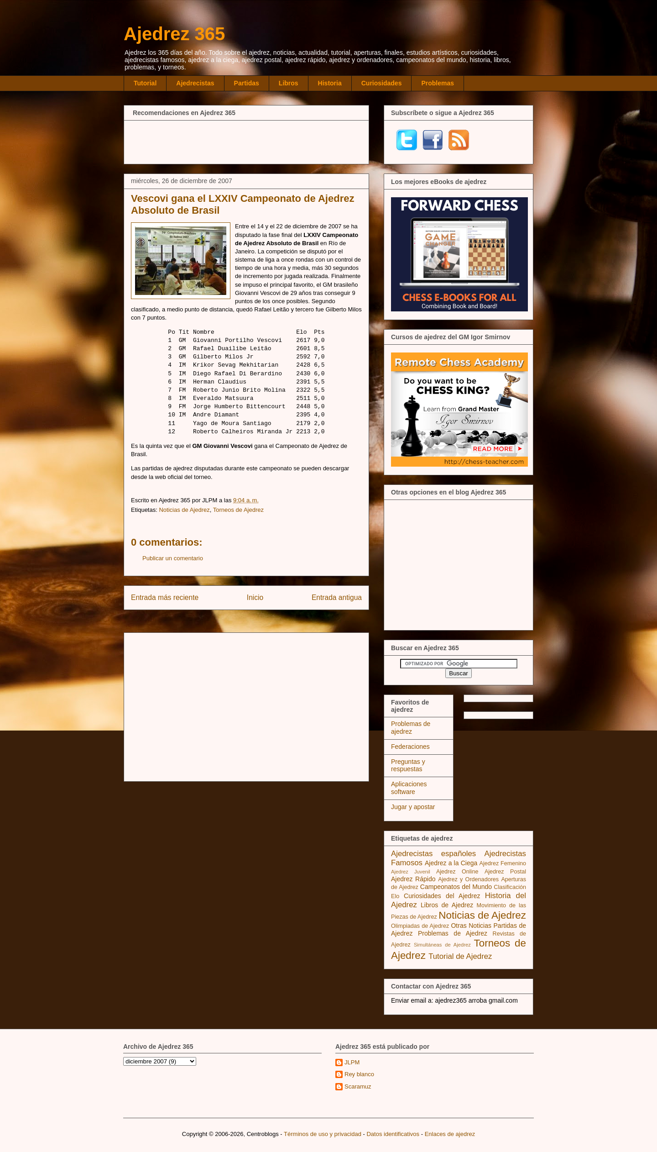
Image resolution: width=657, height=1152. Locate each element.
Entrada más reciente (164, 597)
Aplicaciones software (409, 787)
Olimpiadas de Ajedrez (420, 926)
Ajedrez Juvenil (410, 871)
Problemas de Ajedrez (452, 933)
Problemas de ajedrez (410, 727)
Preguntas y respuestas (408, 765)
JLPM (352, 1062)
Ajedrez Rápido (413, 879)
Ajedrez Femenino (503, 863)
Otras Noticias (471, 925)
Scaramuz (357, 1086)
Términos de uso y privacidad (322, 1134)
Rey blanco (359, 1074)
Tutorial (145, 83)
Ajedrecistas (195, 83)
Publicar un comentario (172, 558)
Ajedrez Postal (505, 871)
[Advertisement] (246, 141)
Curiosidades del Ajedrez (442, 896)
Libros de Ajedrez (447, 905)
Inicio (255, 597)
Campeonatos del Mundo (456, 886)
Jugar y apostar (413, 806)
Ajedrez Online (457, 871)
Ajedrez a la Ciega (451, 863)
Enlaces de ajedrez (450, 1134)
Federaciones (410, 746)
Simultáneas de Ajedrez (442, 944)
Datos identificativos (392, 1134)
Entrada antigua (337, 597)
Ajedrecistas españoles (433, 853)
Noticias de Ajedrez (184, 509)
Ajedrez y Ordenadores (468, 879)
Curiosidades (381, 83)
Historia (330, 83)
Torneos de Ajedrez (238, 509)
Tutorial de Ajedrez (460, 956)
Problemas (437, 83)
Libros (288, 83)
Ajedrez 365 (174, 34)
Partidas (246, 83)
